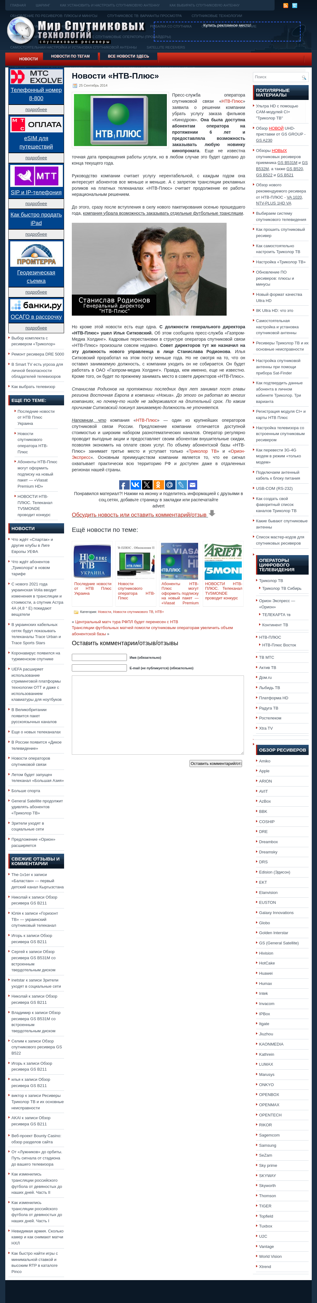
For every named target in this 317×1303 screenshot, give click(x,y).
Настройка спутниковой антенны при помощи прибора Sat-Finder (278, 366)
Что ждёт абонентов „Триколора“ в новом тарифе (30, 567)
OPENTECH (270, 1115)
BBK (263, 811)
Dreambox (268, 841)
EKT (263, 882)
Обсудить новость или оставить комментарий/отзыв (144, 515)
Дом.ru (265, 677)
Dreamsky (268, 852)
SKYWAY (267, 1175)
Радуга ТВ (268, 708)
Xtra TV (266, 728)
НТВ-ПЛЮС (270, 637)
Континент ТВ (275, 625)
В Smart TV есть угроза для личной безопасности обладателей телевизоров (37, 370)
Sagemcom (269, 1135)
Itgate (264, 1023)
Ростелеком (270, 718)
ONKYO (266, 1084)
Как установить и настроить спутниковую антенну (110, 5)
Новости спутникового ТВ (133, 612)
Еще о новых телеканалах (36, 732)
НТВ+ (159, 612)
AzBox (265, 801)
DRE (263, 831)
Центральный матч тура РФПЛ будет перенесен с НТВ (126, 621)
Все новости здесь (128, 56)
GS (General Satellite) (279, 943)
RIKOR (265, 1125)
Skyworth (267, 1185)
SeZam (265, 1155)
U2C (263, 1236)
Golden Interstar (273, 932)
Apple (264, 771)
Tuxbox (265, 1226)
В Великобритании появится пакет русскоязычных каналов (34, 715)
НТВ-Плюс (232, 101)
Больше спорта (25, 790)
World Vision (270, 1256)
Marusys (267, 1074)
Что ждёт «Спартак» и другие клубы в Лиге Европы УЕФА (32, 545)
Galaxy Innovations (276, 912)
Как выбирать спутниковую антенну (205, 5)
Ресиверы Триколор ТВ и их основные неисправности (37, 1101)
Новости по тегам (70, 56)
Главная (18, 5)
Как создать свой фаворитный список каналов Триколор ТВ (276, 504)
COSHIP (267, 821)
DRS (263, 862)
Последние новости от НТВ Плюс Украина (36, 417)
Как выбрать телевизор (33, 386)
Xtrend (265, 1266)
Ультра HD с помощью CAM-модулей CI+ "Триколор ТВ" (277, 112)
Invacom (267, 1003)
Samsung (267, 1145)
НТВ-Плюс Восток (279, 645)
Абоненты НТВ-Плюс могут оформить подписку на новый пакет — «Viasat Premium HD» (37, 474)
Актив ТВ (267, 667)
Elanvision (268, 892)
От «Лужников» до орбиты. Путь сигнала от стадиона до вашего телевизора (36, 1158)
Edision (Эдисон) (274, 872)
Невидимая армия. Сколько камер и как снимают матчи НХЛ (37, 1237)
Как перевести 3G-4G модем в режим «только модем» (278, 456)
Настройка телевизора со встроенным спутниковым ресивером (280, 433)
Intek (263, 993)
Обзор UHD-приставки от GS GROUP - (281, 134)
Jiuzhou (266, 1034)
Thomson (267, 1195)
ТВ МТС (266, 657)
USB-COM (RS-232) (274, 488)
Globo (264, 923)
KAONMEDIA (271, 1044)
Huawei (266, 973)
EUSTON (267, 902)
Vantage (266, 1246)
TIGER (265, 1206)
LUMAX (266, 1064)
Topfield (266, 1216)
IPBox (264, 1014)
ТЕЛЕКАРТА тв (276, 614)
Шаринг (43, 5)
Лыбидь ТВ (269, 687)
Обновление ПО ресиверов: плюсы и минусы (275, 278)
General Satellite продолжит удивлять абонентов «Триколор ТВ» (37, 807)
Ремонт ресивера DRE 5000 (37, 354)
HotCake (267, 963)
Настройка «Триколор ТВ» (281, 262)
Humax (265, 983)
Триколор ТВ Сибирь (282, 588)
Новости (28, 59)
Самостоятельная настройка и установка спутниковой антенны (277, 326)
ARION (265, 781)
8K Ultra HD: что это (274, 310)
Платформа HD (273, 698)
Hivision (266, 953)
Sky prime (268, 1165)
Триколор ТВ (203, 451)
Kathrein (266, 1054)
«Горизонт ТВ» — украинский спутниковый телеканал (34, 919)
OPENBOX (269, 1094)
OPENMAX (269, 1104)
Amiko (264, 761)
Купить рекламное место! (227, 25)
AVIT (263, 791)
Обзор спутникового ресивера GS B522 (36, 1047)
